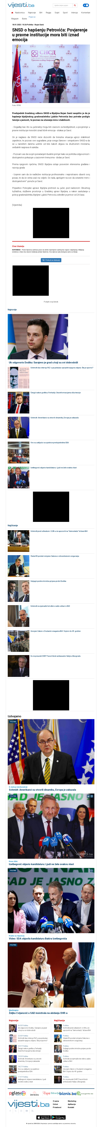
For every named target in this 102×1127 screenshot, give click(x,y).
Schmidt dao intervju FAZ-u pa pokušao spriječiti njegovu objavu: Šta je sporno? (62, 368)
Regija (48, 12)
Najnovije (32, 12)
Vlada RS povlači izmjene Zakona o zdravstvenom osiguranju (55, 556)
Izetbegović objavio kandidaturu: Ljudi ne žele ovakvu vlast (54, 468)
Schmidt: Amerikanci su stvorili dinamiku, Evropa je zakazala (55, 418)
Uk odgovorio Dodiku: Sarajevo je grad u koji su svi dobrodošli (43, 362)
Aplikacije (72, 1104)
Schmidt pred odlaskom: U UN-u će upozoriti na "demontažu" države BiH (59, 531)
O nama (56, 1101)
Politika (13, 721)
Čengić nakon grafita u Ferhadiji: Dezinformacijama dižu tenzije (56, 393)
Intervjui (74, 12)
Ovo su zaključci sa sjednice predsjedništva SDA (50, 443)
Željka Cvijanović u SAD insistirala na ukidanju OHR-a (38, 1013)
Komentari (85, 12)
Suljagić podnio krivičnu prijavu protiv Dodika (48, 581)
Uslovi (55, 1104)
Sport (65, 12)
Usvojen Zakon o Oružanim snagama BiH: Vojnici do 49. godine (56, 631)
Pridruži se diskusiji (51, 260)
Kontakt (71, 1107)
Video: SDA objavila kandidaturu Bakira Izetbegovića (38, 938)
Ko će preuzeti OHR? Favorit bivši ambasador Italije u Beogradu (56, 656)
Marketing (72, 1101)
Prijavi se (32, 17)
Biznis (24, 19)
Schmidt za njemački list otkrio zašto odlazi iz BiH (50, 606)
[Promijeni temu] (86, 5)
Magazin (14, 19)
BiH (40, 12)
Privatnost (57, 1107)
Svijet (57, 12)
